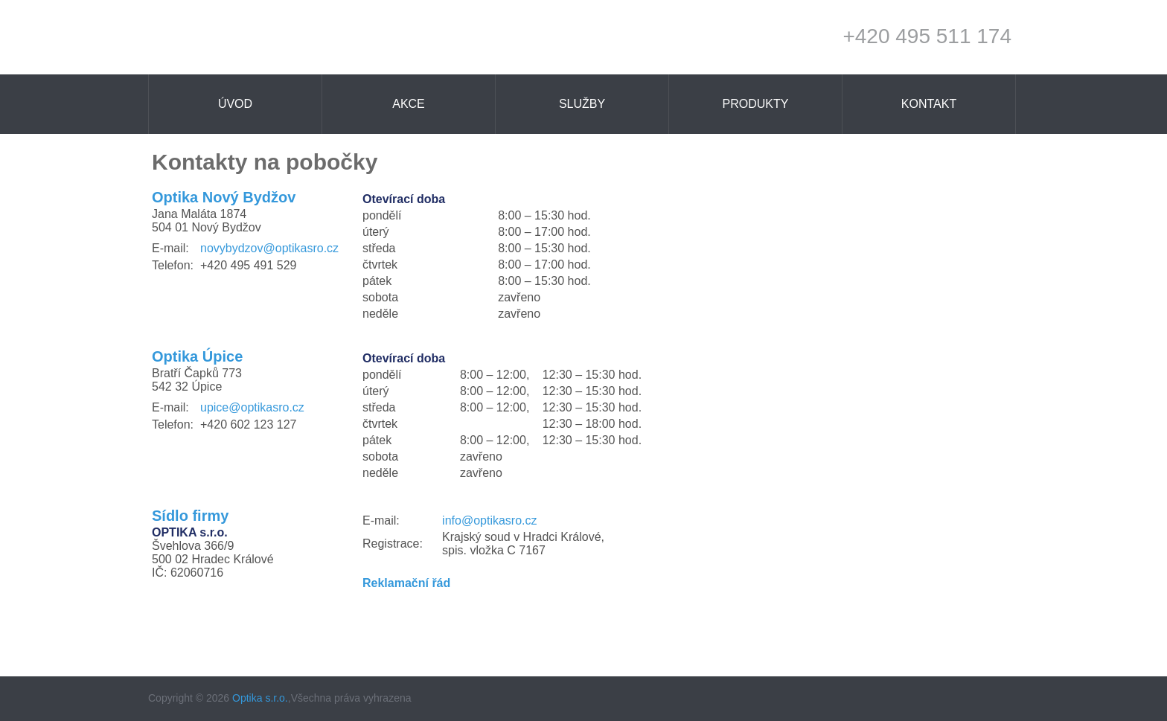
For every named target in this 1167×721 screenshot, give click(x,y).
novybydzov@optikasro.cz (269, 248)
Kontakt (928, 103)
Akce (408, 103)
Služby (582, 103)
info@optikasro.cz (489, 520)
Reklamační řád (406, 583)
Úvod (235, 103)
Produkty (756, 103)
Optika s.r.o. (260, 698)
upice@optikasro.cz (252, 407)
